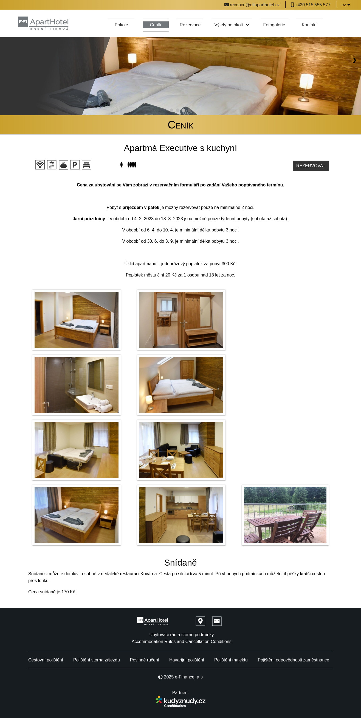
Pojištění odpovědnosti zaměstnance (293, 660)
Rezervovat (310, 165)
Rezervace (190, 25)
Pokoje (121, 25)
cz (346, 4)
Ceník (156, 25)
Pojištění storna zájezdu (96, 660)
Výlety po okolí (231, 25)
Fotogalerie (274, 25)
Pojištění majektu (231, 660)
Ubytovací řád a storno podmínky (182, 634)
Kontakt (309, 25)
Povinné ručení (144, 660)
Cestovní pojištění (45, 660)
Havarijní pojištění (186, 660)
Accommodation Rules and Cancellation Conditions (182, 641)
